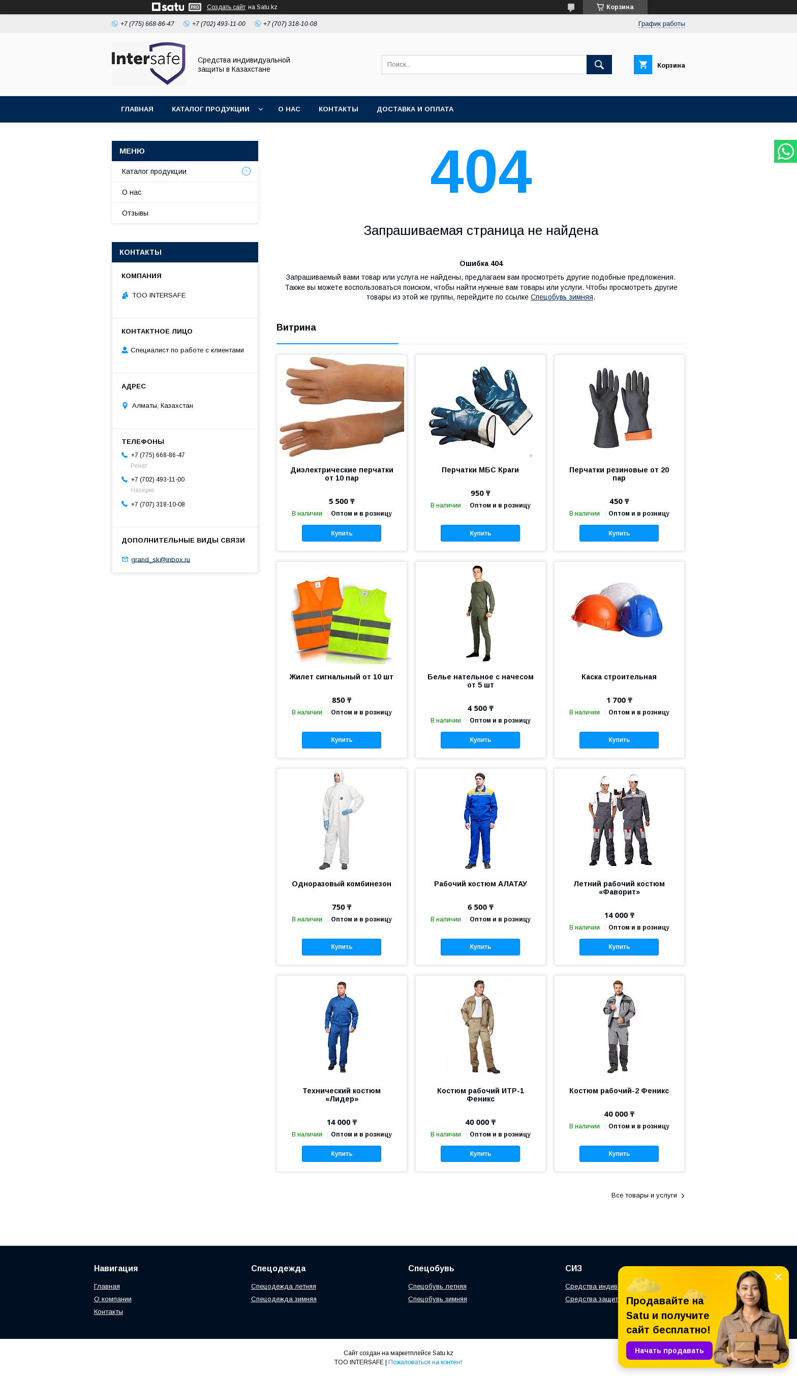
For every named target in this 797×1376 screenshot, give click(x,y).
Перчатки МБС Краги (480, 470)
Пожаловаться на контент (425, 1362)
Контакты (338, 109)
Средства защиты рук (600, 1299)
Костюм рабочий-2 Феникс (619, 1091)
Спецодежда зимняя (284, 1299)
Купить (341, 533)
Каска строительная (619, 677)
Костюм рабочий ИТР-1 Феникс (480, 1095)
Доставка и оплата (415, 109)
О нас (289, 109)
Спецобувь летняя (437, 1286)
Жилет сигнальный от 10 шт (341, 677)
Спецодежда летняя (283, 1286)
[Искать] (599, 64)
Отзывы (135, 213)
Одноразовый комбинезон (341, 884)
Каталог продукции (211, 109)
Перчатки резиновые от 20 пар (619, 474)
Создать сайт (226, 7)
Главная (137, 109)
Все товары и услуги (644, 1195)
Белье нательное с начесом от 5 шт (480, 681)
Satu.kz (443, 1353)
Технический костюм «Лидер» (341, 1095)
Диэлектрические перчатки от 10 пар (341, 474)
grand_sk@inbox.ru (160, 559)
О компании (113, 1299)
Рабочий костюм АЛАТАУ (480, 884)
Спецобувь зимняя (562, 297)
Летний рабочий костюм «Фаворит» (619, 888)
